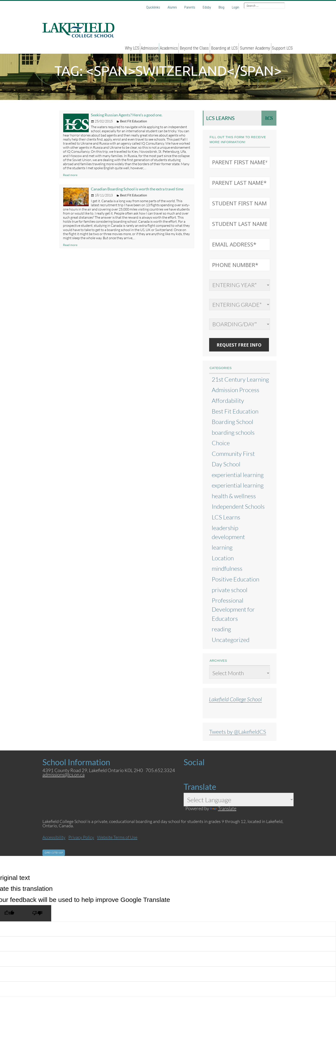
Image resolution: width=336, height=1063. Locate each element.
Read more (70, 175)
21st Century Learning (240, 379)
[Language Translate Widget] (239, 799)
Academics (169, 48)
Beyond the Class (194, 48)
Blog (221, 7)
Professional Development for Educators (233, 609)
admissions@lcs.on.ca (63, 774)
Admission (149, 48)
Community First (233, 453)
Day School (226, 464)
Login (235, 7)
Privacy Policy (81, 837)
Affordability (228, 400)
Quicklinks (153, 7)
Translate (223, 808)
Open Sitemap (54, 852)
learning (222, 547)
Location (223, 558)
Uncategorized (230, 639)
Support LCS (282, 48)
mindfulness (227, 568)
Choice (221, 442)
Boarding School (232, 421)
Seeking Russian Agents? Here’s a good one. (126, 115)
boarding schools (233, 432)
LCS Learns (220, 118)
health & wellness (234, 496)
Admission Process (235, 389)
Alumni (172, 7)
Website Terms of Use (117, 837)
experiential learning (238, 474)
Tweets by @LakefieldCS (237, 731)
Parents (189, 7)
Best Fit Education (133, 121)
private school (230, 589)
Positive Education (235, 579)
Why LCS (132, 48)
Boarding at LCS (224, 48)
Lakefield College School (235, 699)
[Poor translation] (37, 913)
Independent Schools (238, 506)
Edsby (207, 7)
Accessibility (53, 837)
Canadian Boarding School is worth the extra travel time (137, 189)
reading (221, 629)
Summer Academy (255, 48)
